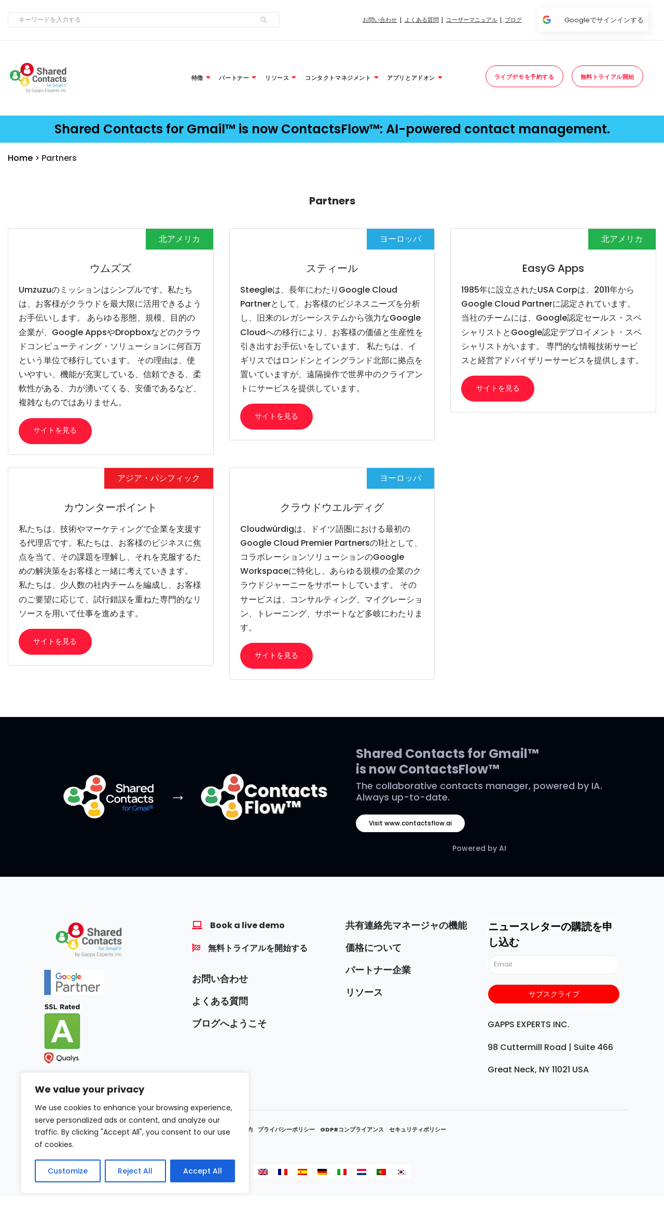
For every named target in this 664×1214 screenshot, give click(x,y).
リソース (364, 994)
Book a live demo (247, 928)
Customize (68, 1171)
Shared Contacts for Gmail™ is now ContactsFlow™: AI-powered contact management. (332, 128)
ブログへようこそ (229, 1025)
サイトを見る (56, 431)
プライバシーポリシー (286, 1132)
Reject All (135, 1171)
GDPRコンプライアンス (352, 1132)
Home (20, 158)
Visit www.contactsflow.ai (410, 825)
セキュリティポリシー (417, 1132)
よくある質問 (220, 1003)
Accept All (202, 1171)
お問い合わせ (220, 981)
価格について (373, 950)
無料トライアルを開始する (258, 951)
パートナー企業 (378, 972)
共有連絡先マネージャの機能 (406, 927)
